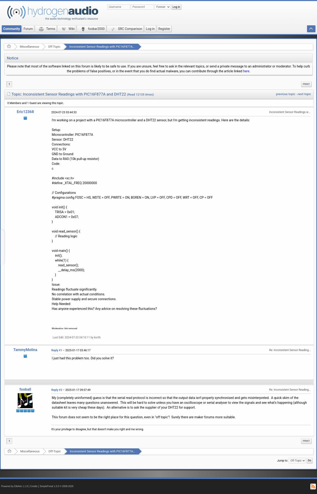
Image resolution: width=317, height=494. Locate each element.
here (246, 71)
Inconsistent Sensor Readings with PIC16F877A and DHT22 (108, 46)
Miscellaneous (29, 46)
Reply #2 (56, 390)
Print (306, 84)
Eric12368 (25, 112)
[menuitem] (306, 84)
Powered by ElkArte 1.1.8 (14, 486)
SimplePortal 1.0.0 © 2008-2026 (56, 486)
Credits (34, 486)
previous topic (285, 94)
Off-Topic (54, 46)
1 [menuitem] (9, 84)
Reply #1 (56, 350)
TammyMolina (25, 350)
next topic (304, 94)
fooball (25, 389)
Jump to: (282, 460)
